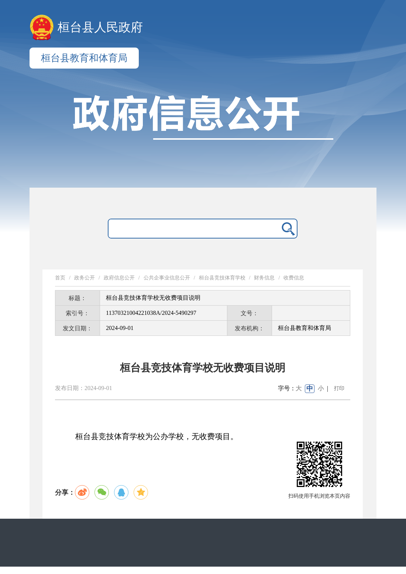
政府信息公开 (119, 278)
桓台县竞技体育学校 (222, 278)
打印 (339, 388)
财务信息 (264, 278)
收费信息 (293, 278)
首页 (60, 278)
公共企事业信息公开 (167, 278)
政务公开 (84, 278)
